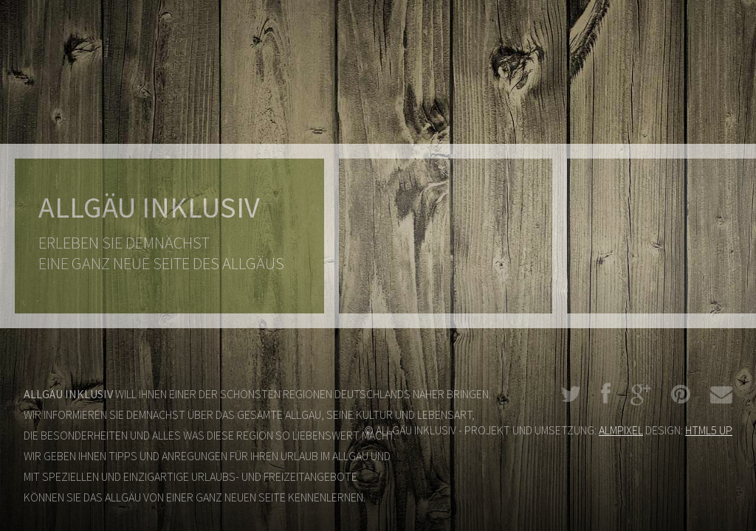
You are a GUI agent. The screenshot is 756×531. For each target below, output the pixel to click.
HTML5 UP (708, 430)
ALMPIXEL (621, 430)
